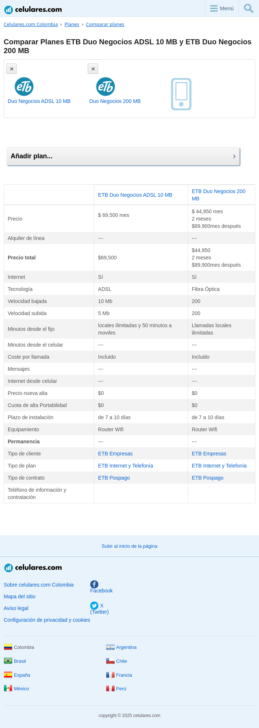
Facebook (101, 587)
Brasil (15, 661)
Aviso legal (16, 608)
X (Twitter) (99, 609)
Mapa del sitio (19, 596)
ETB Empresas (115, 454)
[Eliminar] (11, 68)
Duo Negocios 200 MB (115, 101)
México (16, 688)
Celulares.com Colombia (33, 9)
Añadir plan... (123, 156)
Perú (116, 688)
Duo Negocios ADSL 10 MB (39, 101)
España (17, 675)
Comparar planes (105, 24)
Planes (72, 24)
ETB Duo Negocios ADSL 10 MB (135, 195)
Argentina (121, 647)
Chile (116, 661)
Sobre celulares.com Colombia (39, 585)
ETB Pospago (114, 478)
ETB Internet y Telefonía (125, 466)
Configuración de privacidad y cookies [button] (47, 620)
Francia (119, 675)
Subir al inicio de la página (129, 546)
